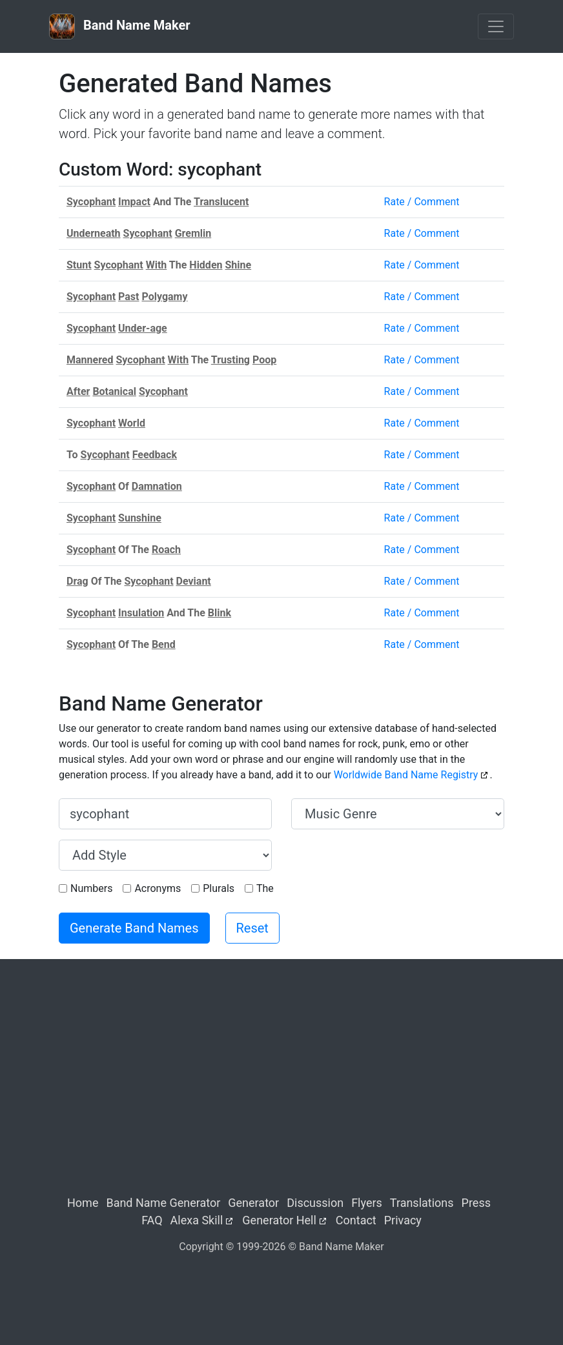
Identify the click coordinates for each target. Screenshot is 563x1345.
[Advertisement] (281, 1088)
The (265, 888)
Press (476, 1202)
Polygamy (164, 296)
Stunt (79, 265)
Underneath (94, 233)
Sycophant (91, 202)
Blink (219, 613)
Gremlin (193, 233)
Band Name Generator (163, 1202)
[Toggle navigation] (496, 26)
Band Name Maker (119, 26)
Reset (252, 928)
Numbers (91, 888)
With (156, 265)
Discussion (315, 1202)
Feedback (154, 455)
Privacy (403, 1220)
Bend (164, 644)
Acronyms (157, 888)
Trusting (230, 360)
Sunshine (139, 518)
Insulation (141, 613)
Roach (166, 549)
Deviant (193, 581)
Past (128, 296)
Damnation (157, 486)
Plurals (218, 888)
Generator (253, 1202)
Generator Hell (279, 1220)
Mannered (90, 360)
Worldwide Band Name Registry (406, 775)
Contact (356, 1220)
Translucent (221, 202)
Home (82, 1202)
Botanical (114, 391)
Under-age (142, 328)
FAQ (151, 1220)
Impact (134, 202)
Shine (238, 265)
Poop (264, 360)
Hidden (205, 265)
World (131, 423)
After (78, 391)
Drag (77, 581)
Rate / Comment (422, 202)
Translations (422, 1202)
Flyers (366, 1202)
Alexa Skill (196, 1220)
